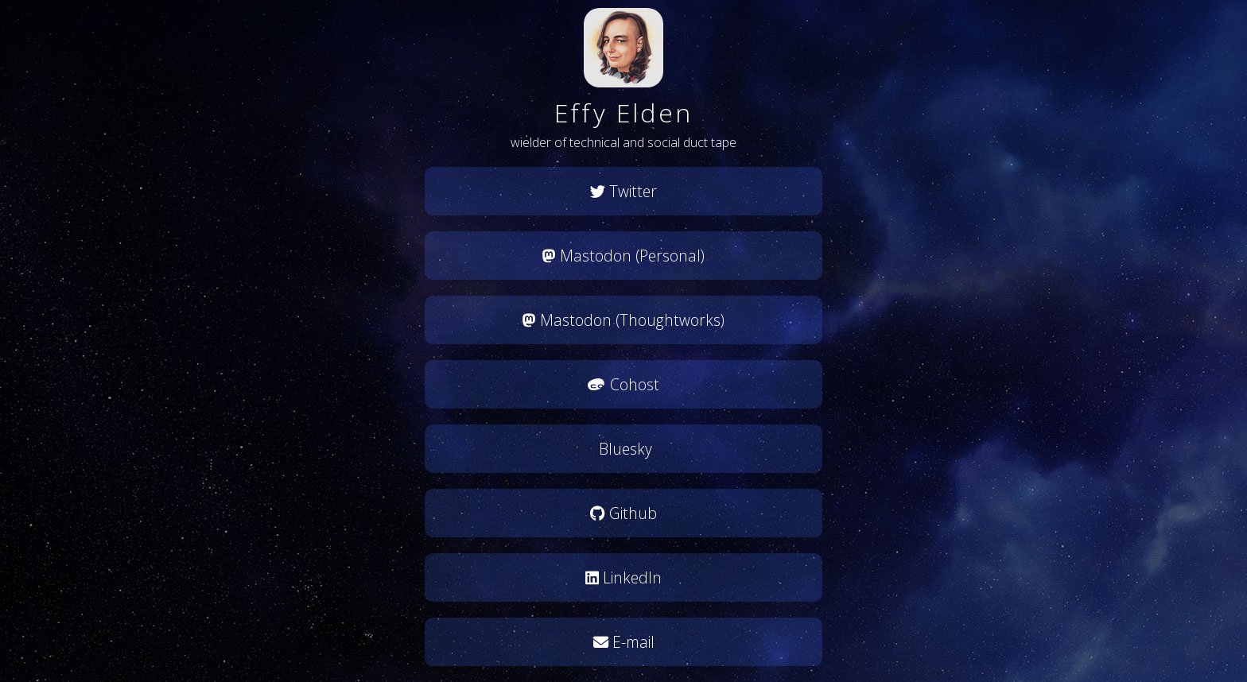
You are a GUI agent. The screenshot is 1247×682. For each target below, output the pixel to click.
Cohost (623, 384)
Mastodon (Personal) (623, 255)
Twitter (623, 191)
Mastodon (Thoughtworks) (623, 320)
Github (623, 513)
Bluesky (623, 448)
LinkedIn (623, 577)
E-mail (624, 642)
